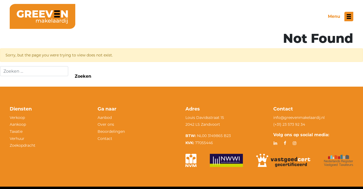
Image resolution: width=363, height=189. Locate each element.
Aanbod (105, 117)
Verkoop (17, 117)
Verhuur (17, 138)
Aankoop (18, 124)
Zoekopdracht (22, 145)
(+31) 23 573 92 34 (289, 124)
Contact (105, 138)
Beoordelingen (111, 131)
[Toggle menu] (340, 16)
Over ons (106, 124)
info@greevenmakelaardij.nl (299, 117)
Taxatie (16, 131)
